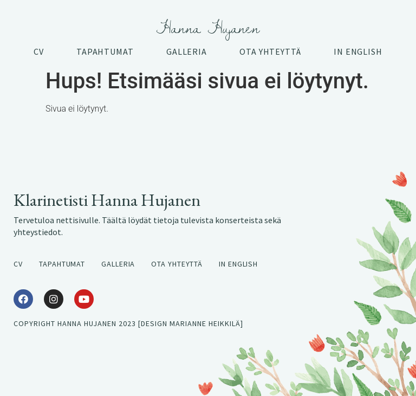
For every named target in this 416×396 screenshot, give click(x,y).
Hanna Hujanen (208, 28)
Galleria (186, 51)
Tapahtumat (105, 51)
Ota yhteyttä (270, 51)
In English (358, 51)
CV (39, 51)
